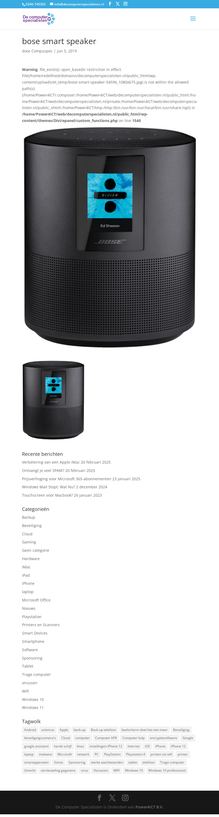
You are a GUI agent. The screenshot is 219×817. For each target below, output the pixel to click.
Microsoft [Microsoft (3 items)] (65, 756)
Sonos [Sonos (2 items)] (58, 764)
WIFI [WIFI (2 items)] (116, 773)
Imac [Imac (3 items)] (80, 747)
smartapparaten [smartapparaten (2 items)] (36, 764)
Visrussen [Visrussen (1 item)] (101, 773)
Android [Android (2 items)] (30, 730)
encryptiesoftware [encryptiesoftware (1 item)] (163, 738)
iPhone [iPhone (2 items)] (160, 747)
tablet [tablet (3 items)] (132, 764)
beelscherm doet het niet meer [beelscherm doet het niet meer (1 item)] (144, 730)
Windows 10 (33, 699)
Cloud (27, 533)
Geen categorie (35, 550)
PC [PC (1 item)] (97, 756)
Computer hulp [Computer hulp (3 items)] (133, 738)
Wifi (25, 691)
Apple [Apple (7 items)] (64, 730)
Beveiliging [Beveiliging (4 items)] (181, 730)
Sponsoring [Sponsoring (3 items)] (77, 764)
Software (30, 649)
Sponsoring (32, 658)
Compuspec (42, 50)
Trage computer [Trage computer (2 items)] (172, 764)
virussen (29, 682)
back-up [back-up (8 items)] (79, 730)
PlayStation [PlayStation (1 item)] (112, 756)
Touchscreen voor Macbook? (47, 495)
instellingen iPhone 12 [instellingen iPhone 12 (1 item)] (105, 747)
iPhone (28, 583)
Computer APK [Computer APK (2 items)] (106, 738)
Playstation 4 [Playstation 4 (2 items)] (135, 756)
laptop (28, 591)
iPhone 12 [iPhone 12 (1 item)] (178, 747)
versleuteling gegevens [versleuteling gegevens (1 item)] (58, 773)
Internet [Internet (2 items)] (133, 747)
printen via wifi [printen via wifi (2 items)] (161, 756)
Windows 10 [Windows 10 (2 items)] (134, 773)
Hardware (31, 558)
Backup (28, 517)
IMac (26, 566)
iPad (26, 575)
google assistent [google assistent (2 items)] (36, 747)
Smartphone (33, 641)
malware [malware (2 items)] (45, 756)
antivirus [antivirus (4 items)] (47, 730)
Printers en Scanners (41, 624)
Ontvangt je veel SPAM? (43, 470)
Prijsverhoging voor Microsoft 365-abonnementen (66, 478)
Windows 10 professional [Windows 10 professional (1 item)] (167, 773)
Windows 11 (33, 707)
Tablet (27, 666)
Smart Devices (35, 633)
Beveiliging (32, 525)
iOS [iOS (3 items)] (147, 747)
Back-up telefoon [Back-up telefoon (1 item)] (103, 730)
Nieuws (28, 608)
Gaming (29, 541)
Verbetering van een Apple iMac (51, 462)
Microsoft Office (36, 600)
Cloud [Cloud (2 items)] (65, 738)
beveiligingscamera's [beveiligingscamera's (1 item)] (40, 738)
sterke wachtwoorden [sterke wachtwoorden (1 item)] (107, 764)
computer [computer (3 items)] (82, 738)
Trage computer (36, 674)
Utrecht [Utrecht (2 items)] (29, 773)
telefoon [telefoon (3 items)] (148, 764)
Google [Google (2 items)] (187, 738)
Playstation (32, 616)
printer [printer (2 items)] (183, 756)
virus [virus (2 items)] (84, 773)
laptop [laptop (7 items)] (29, 756)
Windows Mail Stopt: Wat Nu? (48, 486)
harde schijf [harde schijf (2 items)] (62, 747)
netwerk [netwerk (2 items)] (83, 756)
